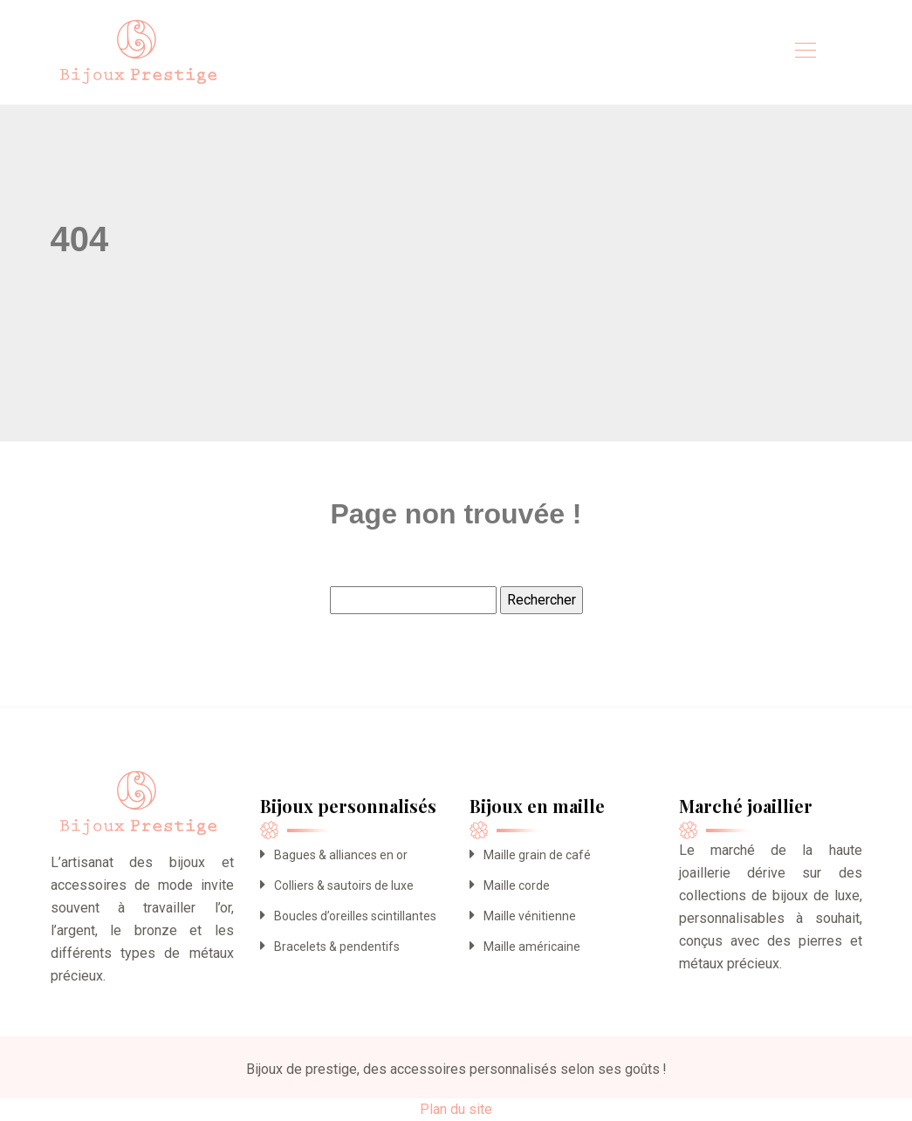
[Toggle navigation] (804, 52)
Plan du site (456, 1109)
